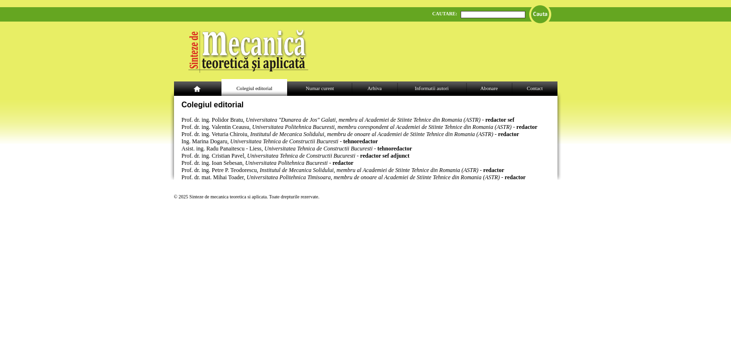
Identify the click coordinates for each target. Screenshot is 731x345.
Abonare (489, 88)
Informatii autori (432, 88)
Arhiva (375, 88)
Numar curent (320, 88)
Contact (535, 88)
